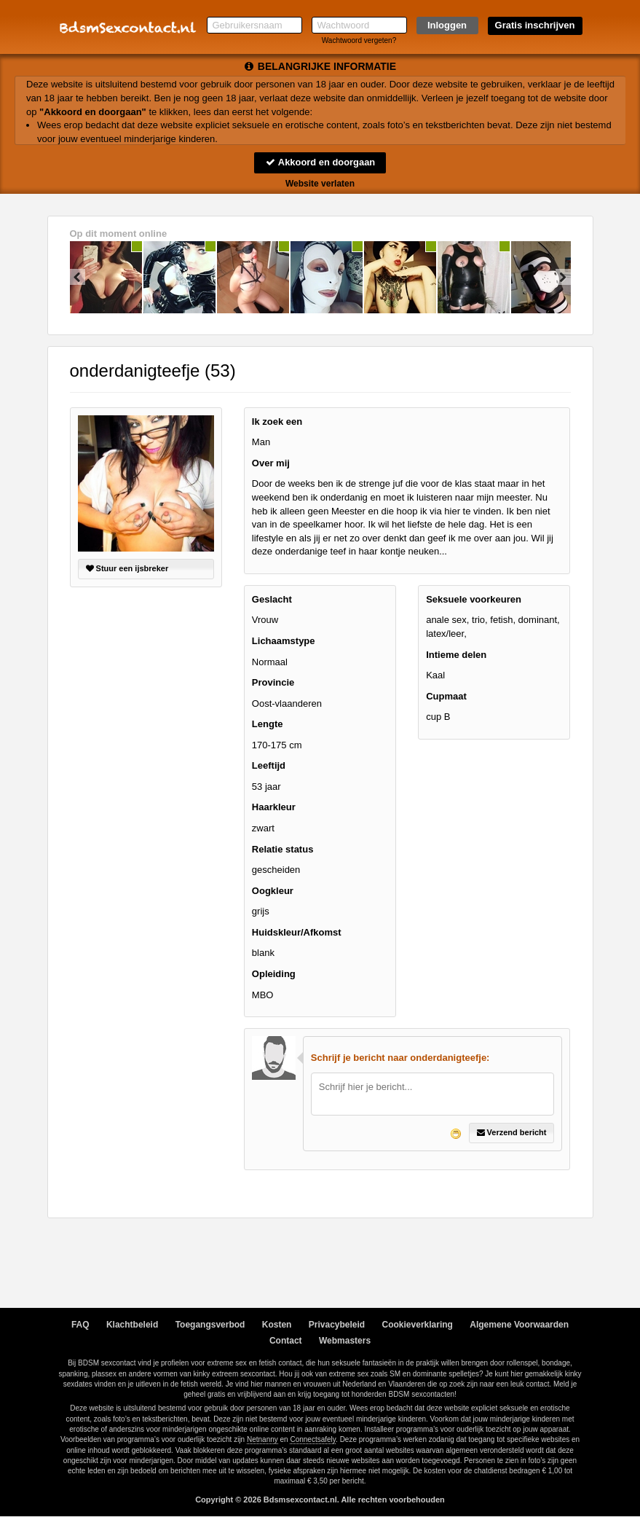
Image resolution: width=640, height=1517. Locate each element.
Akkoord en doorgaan (319, 162)
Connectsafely (313, 1439)
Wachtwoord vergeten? (359, 40)
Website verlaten (320, 184)
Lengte (267, 723)
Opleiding (274, 973)
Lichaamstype (283, 640)
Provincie (273, 682)
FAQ (80, 1325)
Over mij (271, 463)
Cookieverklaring (417, 1325)
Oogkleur (272, 890)
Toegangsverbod (210, 1325)
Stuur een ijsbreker (127, 568)
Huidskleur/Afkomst (296, 932)
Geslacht (272, 599)
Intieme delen (456, 654)
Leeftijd (268, 765)
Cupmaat (446, 696)
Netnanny (262, 1439)
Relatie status (283, 849)
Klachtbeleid (132, 1325)
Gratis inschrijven (535, 25)
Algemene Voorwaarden (519, 1325)
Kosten (277, 1325)
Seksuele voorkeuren (473, 599)
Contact (285, 1341)
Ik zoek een (277, 421)
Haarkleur (274, 807)
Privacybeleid (337, 1325)
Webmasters (345, 1341)
